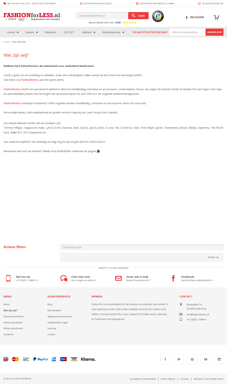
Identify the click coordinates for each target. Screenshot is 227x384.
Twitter (179, 359)
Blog (50, 304)
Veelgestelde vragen (58, 322)
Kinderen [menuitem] (50, 32)
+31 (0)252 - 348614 (27, 280)
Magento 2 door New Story (208, 379)
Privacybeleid (168, 379)
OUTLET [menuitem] (69, 32)
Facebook (165, 359)
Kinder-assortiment (13, 328)
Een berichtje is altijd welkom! (197, 280)
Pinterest (192, 359)
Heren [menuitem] (11, 32)
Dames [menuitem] (30, 32)
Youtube (206, 359)
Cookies (184, 379)
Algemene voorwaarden (60, 316)
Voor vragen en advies (84, 280)
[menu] (65, 32)
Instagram (219, 359)
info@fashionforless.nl (198, 314)
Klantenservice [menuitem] (111, 32)
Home (7, 304)
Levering (52, 328)
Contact (51, 334)
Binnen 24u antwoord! (138, 280)
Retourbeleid (54, 310)
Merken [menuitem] (87, 32)
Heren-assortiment (13, 322)
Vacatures (8, 334)
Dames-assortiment (13, 316)
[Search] (138, 15)
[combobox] (112, 15)
